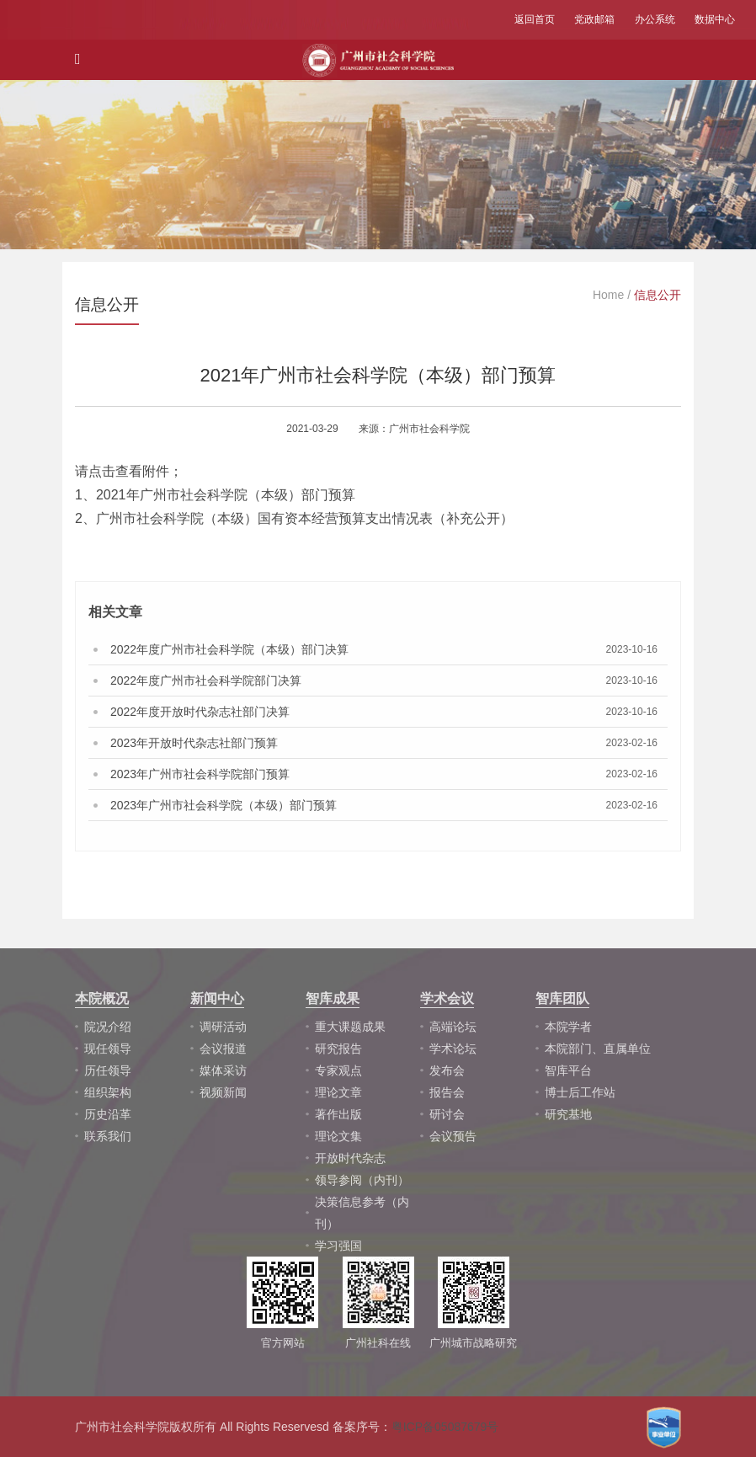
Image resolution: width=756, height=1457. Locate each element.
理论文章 (338, 1092)
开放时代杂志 (350, 1158)
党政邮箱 (594, 19)
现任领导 (107, 1048)
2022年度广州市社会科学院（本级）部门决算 (229, 649)
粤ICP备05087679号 (445, 1426)
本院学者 (568, 1026)
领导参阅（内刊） (362, 1180)
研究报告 (338, 1048)
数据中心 (715, 19)
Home (608, 295)
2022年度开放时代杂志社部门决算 (200, 711)
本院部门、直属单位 (598, 1048)
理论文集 (338, 1136)
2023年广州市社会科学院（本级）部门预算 (223, 805)
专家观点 (338, 1070)
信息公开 (657, 295)
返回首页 (534, 19)
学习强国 (338, 1245)
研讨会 (447, 1114)
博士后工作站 (580, 1092)
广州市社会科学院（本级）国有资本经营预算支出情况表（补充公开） (305, 518)
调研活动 (223, 1026)
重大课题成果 (350, 1026)
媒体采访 (223, 1070)
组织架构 (107, 1092)
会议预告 (452, 1136)
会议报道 (223, 1048)
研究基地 (568, 1114)
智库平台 (568, 1070)
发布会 (447, 1070)
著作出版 (338, 1114)
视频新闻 (223, 1092)
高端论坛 (452, 1026)
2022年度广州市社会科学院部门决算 (205, 680)
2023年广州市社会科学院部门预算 (200, 774)
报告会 (447, 1092)
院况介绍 (107, 1026)
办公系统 (655, 19)
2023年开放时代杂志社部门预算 (194, 743)
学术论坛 (452, 1048)
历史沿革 (107, 1114)
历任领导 (107, 1070)
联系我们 (107, 1136)
